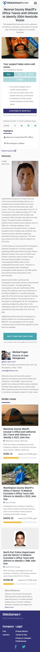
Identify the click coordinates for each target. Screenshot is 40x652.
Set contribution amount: (13, 70)
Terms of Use (21, 635)
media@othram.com (10, 371)
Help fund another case (20, 336)
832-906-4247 (9, 362)
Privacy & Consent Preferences (23, 639)
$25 (8, 74)
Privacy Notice (22, 631)
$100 (31, 74)
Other (20, 80)
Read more (9, 607)
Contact (6, 635)
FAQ (4, 631)
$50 (20, 74)
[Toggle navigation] (35, 3)
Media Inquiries (9, 151)
